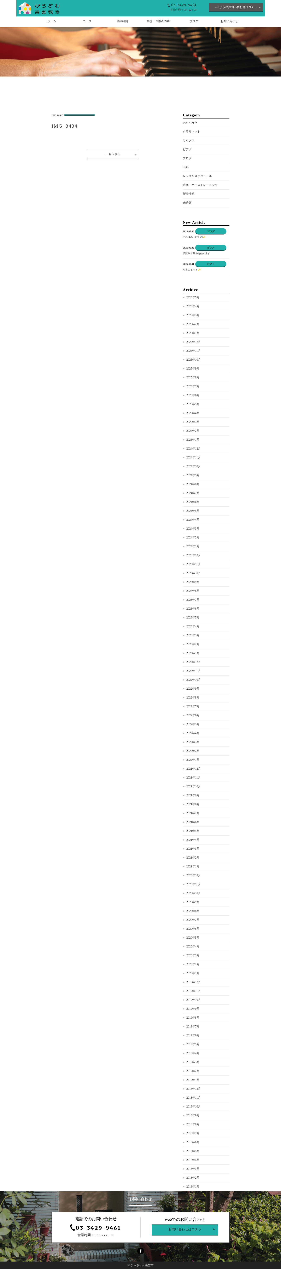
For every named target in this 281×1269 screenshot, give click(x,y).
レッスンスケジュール (197, 176)
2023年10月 (193, 573)
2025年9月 (192, 368)
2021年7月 (192, 813)
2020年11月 (193, 884)
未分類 (187, 202)
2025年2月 (192, 430)
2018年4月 (192, 1159)
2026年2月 (192, 324)
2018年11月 (193, 1097)
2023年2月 (192, 644)
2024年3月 (192, 528)
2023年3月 (192, 635)
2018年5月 (192, 1151)
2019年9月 (192, 1008)
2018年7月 (192, 1133)
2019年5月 (192, 1044)
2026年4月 (192, 306)
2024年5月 (192, 510)
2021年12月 (193, 768)
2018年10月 (193, 1106)
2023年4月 (192, 626)
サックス (188, 140)
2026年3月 (192, 315)
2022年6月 (192, 715)
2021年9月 (192, 795)
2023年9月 (192, 582)
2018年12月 (193, 1088)
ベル (186, 167)
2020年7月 (192, 919)
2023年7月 (192, 599)
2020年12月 (193, 875)
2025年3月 (192, 421)
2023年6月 (192, 608)
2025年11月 (193, 350)
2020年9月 (192, 902)
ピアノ (187, 149)
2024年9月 (192, 475)
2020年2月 (192, 964)
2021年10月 (193, 786)
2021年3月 (192, 848)
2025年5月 (192, 404)
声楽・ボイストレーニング (200, 185)
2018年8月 (192, 1124)
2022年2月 (192, 750)
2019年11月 (193, 991)
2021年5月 (192, 830)
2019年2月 (192, 1071)
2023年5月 (192, 617)
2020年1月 (192, 973)
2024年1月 (192, 546)
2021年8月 (192, 804)
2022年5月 (192, 724)
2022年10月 (193, 679)
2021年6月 (192, 822)
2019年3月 (192, 1062)
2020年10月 (193, 893)
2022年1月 (192, 759)
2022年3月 (192, 742)
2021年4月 (192, 839)
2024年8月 (192, 484)
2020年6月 (192, 928)
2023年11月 (193, 564)
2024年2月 (192, 537)
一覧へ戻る (113, 154)
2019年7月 (192, 1026)
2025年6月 (192, 395)
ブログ (187, 158)
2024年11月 (193, 457)
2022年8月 (192, 697)
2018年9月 (192, 1115)
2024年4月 (192, 519)
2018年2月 (192, 1177)
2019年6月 (192, 1035)
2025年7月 (192, 386)
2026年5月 (192, 297)
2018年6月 (192, 1142)
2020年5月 (192, 937)
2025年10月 (193, 359)
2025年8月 (192, 377)
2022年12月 (193, 662)
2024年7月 (192, 493)
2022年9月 (192, 688)
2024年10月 (193, 466)
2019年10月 (193, 999)
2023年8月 (192, 590)
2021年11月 (193, 777)
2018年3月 (192, 1168)
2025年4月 (192, 413)
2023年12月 (193, 555)
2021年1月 (192, 866)
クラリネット (191, 131)
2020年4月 (192, 946)
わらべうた (190, 122)
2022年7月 (192, 706)
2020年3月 (192, 955)
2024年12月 (193, 448)
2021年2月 (192, 857)
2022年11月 (193, 670)
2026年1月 (192, 333)
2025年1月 (192, 439)
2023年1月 (192, 653)
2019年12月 (193, 982)
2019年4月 (192, 1053)
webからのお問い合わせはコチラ (236, 7)
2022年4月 (192, 733)
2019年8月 (192, 1017)
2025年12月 (193, 341)
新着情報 (188, 193)
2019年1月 (192, 1079)
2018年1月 (192, 1186)
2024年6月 (192, 502)
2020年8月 (192, 911)
